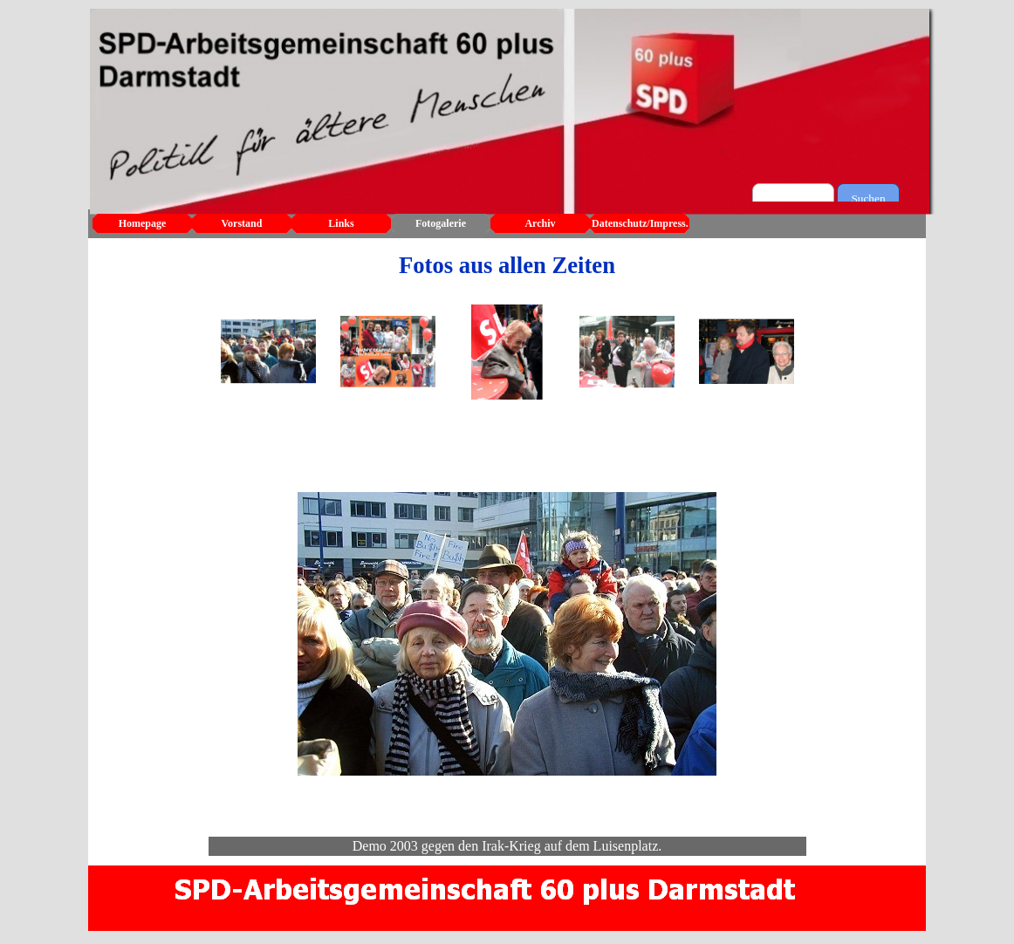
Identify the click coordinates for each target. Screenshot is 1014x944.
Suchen (868, 198)
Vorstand (242, 223)
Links (340, 223)
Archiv (539, 223)
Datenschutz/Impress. (640, 223)
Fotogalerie (440, 223)
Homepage (143, 223)
